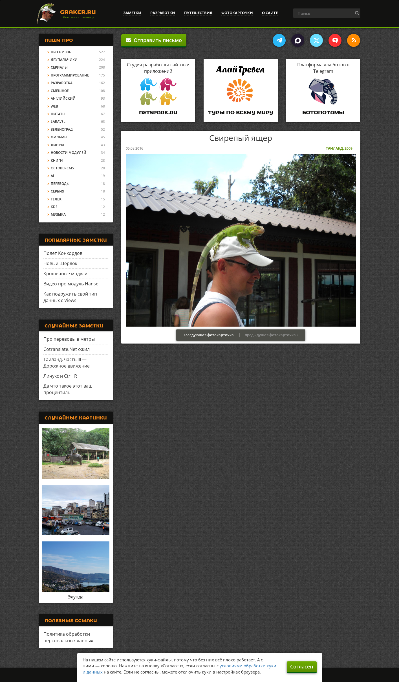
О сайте (270, 12)
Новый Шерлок (60, 263)
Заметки (132, 12)
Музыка (58, 214)
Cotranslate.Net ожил (66, 349)
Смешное (60, 90)
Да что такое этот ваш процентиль (67, 389)
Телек (56, 199)
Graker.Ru (78, 12)
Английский (63, 98)
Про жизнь (61, 52)
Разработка (61, 82)
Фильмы (59, 137)
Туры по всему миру (240, 113)
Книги (57, 160)
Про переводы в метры (69, 339)
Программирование (70, 75)
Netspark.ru (158, 113)
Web (54, 106)
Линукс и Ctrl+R (60, 376)
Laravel (58, 121)
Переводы (60, 183)
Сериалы (59, 67)
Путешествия (198, 12)
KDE (54, 206)
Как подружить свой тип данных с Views (70, 297)
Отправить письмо (154, 40)
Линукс (58, 145)
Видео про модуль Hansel (71, 284)
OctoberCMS (62, 168)
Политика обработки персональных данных (68, 637)
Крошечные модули (65, 273)
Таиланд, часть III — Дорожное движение (66, 362)
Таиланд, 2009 (339, 148)
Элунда (75, 597)
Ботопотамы (323, 113)
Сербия (57, 191)
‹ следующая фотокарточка (209, 334)
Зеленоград (62, 129)
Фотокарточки (237, 12)
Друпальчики (64, 59)
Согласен (301, 666)
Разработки (162, 12)
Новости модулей (68, 152)
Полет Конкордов (62, 253)
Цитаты (58, 114)
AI (52, 175)
